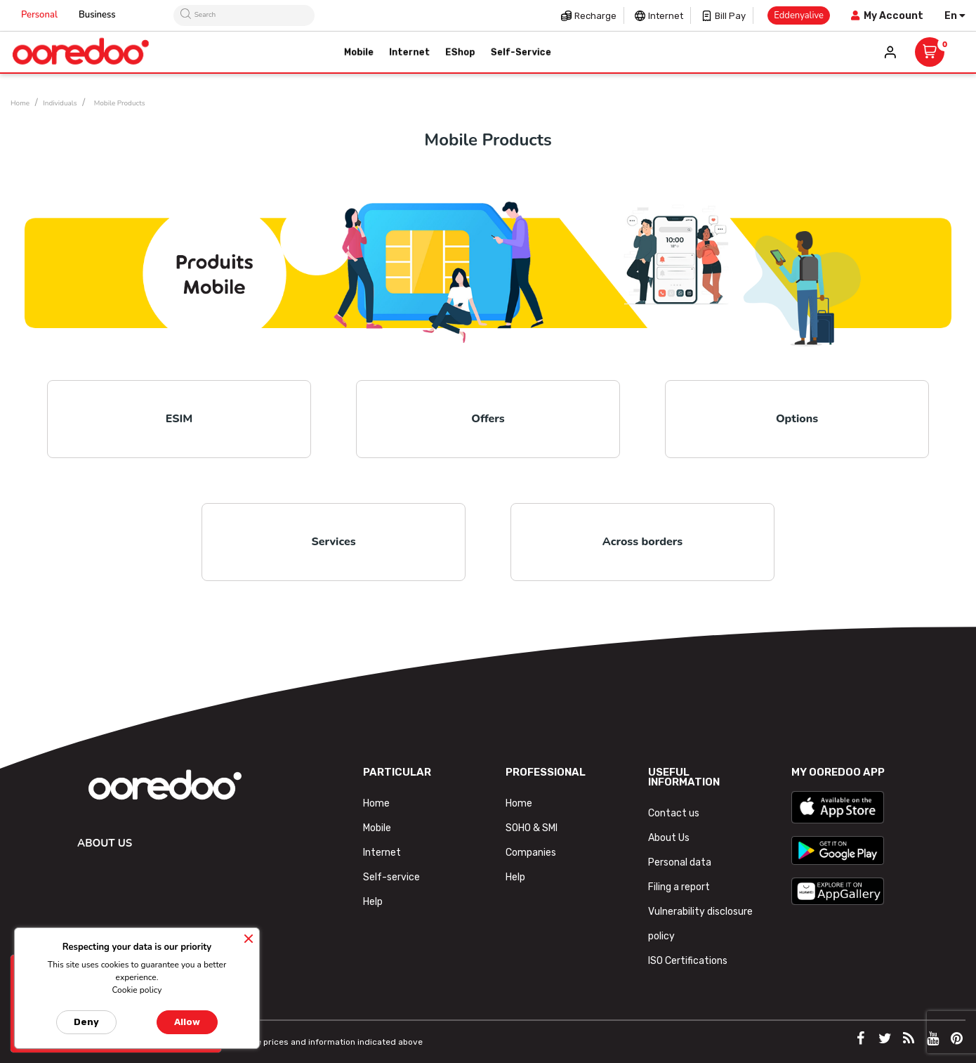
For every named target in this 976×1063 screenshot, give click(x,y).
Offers (488, 418)
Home (376, 803)
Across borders (642, 541)
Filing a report (679, 887)
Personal (39, 14)
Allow (187, 1022)
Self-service (391, 877)
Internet (665, 16)
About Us (669, 838)
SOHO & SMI (532, 828)
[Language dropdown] (954, 16)
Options (797, 418)
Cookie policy (136, 990)
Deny (86, 1022)
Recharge (595, 16)
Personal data (679, 862)
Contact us (673, 813)
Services (333, 541)
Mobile (377, 828)
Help (373, 902)
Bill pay (730, 16)
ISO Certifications (687, 961)
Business (97, 14)
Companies (531, 853)
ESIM (179, 418)
